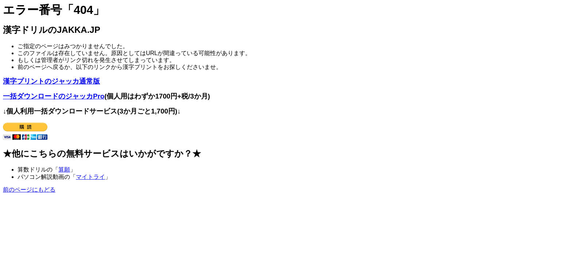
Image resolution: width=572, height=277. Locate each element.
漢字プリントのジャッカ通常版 (51, 81)
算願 (64, 169)
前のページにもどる (29, 189)
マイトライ (90, 177)
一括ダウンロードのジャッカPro (53, 96)
